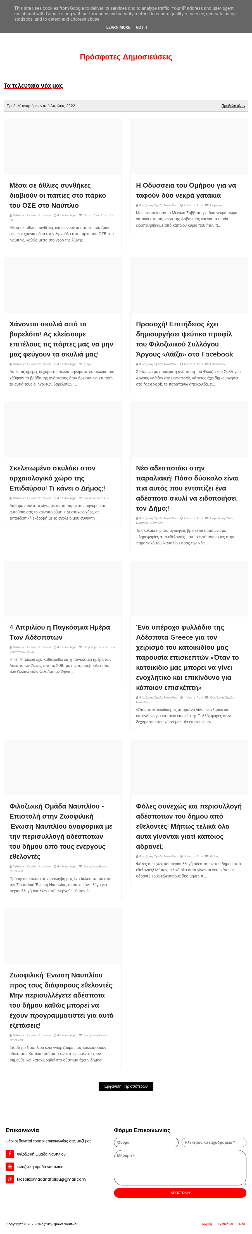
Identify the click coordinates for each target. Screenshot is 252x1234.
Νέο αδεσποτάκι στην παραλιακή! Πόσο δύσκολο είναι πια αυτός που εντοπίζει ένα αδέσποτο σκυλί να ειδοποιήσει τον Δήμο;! (187, 488)
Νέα (242, 1224)
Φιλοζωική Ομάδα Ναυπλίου (32, 215)
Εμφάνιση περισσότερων (126, 1086)
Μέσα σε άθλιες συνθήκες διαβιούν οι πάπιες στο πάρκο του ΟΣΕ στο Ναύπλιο (57, 195)
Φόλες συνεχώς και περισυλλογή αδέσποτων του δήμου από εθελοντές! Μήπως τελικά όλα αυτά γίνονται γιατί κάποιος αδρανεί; (189, 826)
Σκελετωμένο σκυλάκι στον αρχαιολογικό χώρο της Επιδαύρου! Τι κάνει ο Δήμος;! (57, 478)
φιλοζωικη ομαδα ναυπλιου (40, 1167)
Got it (142, 27)
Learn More (118, 27)
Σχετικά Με (225, 1224)
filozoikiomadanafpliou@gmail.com (51, 1179)
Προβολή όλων (233, 105)
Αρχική (207, 1224)
